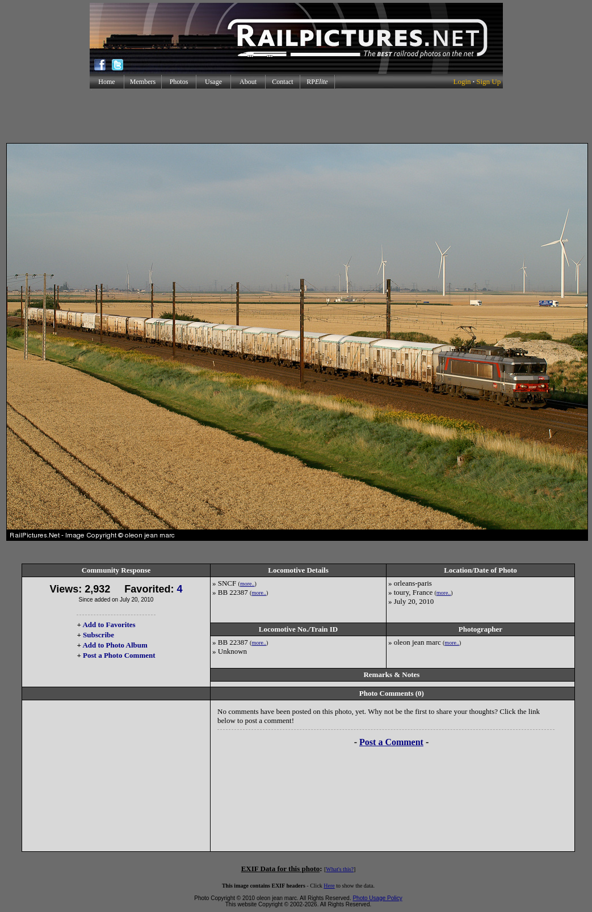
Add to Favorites (108, 624)
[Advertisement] (296, 115)
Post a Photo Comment (119, 655)
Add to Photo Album (115, 645)
